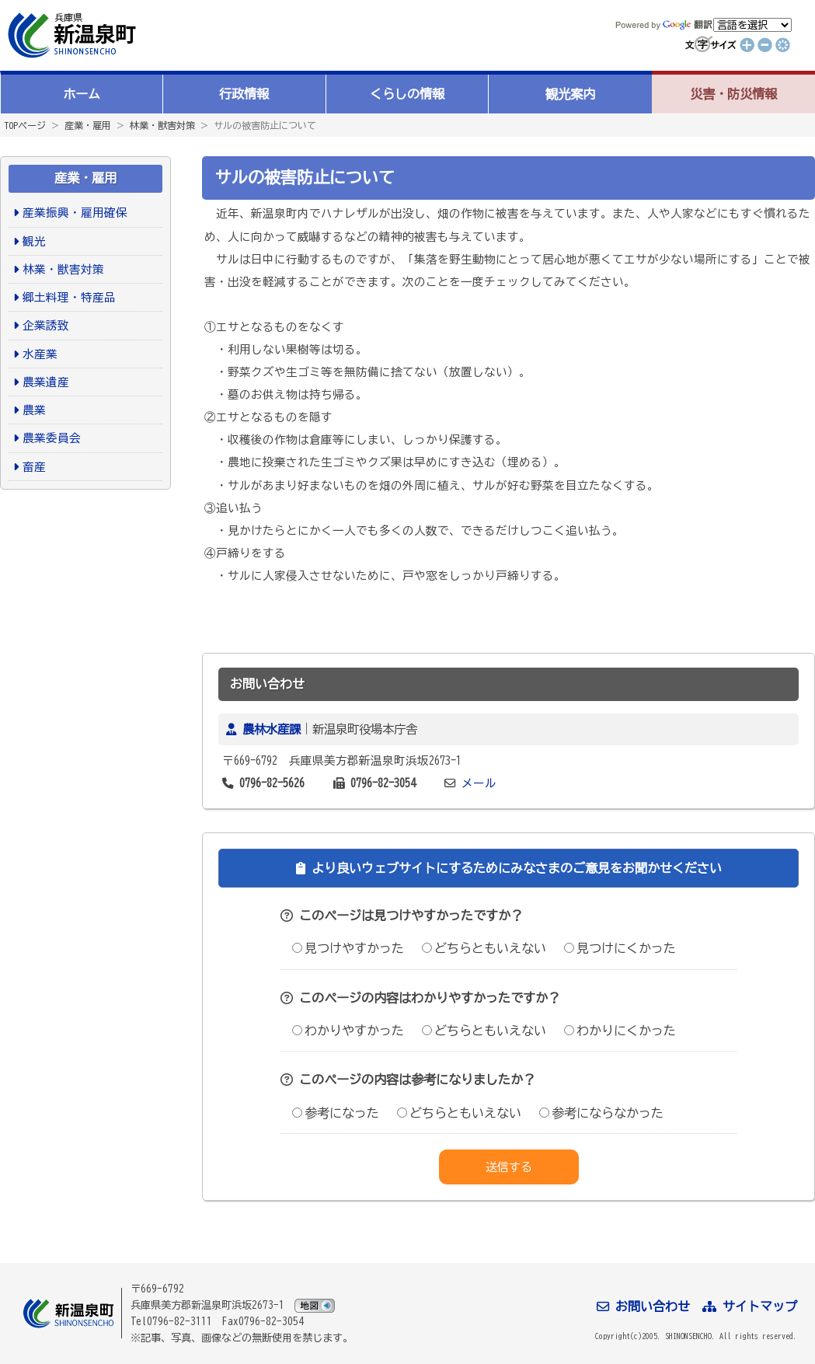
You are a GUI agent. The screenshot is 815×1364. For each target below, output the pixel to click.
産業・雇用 (87, 125)
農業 (34, 410)
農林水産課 (271, 729)
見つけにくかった (620, 948)
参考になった (335, 1113)
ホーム (81, 94)
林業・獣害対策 (162, 125)
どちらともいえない (484, 948)
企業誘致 (46, 325)
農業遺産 (46, 382)
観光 (34, 241)
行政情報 (244, 94)
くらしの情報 (407, 94)
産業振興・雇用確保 (75, 212)
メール (478, 783)
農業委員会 (52, 438)
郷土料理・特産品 (69, 297)
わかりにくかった (620, 1030)
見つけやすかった (348, 948)
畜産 (34, 467)
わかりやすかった (348, 1030)
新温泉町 (70, 35)
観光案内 (570, 94)
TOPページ (25, 125)
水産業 (40, 354)
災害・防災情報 (733, 94)
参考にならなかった (601, 1113)
